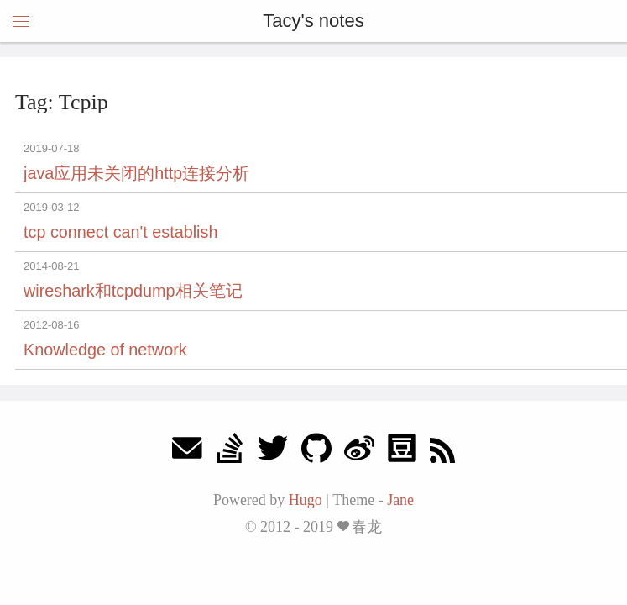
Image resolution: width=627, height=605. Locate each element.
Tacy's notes (313, 20)
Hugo (305, 500)
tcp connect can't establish (120, 232)
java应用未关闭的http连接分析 (136, 173)
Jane (400, 500)
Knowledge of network (105, 349)
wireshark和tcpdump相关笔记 (133, 290)
